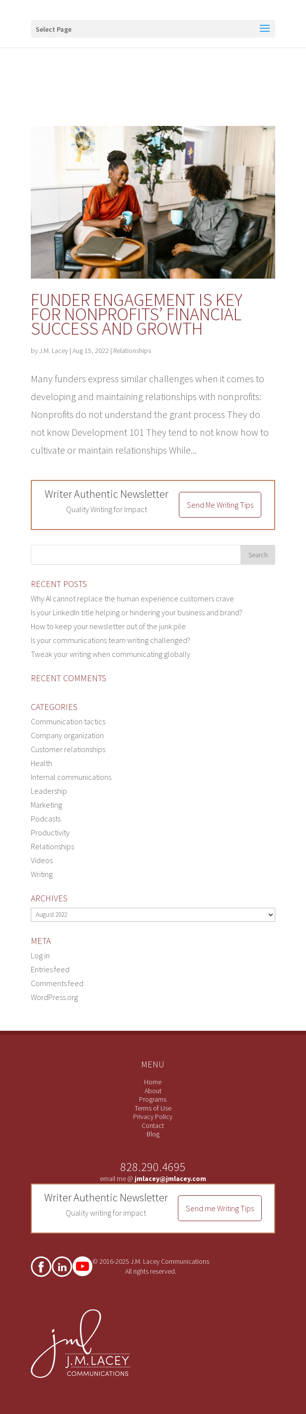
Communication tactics (68, 721)
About (153, 1090)
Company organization (67, 735)
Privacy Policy (152, 1116)
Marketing (46, 805)
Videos (42, 860)
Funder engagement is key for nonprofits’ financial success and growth (136, 314)
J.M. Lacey (53, 350)
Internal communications (71, 777)
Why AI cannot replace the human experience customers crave (132, 598)
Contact (153, 1125)
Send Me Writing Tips (220, 505)
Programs (152, 1099)
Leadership (49, 791)
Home (152, 1081)
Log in (40, 955)
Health (41, 763)
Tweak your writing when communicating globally (110, 654)
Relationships (132, 350)
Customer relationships (68, 749)
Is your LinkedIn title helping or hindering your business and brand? (136, 612)
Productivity (50, 832)
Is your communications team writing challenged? (110, 640)
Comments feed (57, 983)
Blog (153, 1133)
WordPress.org (54, 997)
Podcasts (46, 819)
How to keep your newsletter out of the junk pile (108, 626)
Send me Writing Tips (220, 1208)
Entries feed (50, 969)
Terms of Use (153, 1108)
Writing (42, 874)
